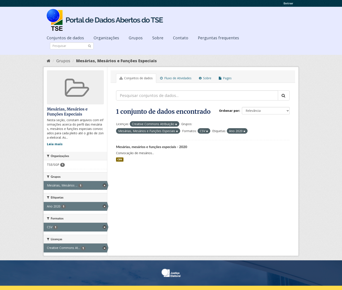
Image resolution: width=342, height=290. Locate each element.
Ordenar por (229, 111)
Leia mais (55, 144)
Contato (180, 37)
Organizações (106, 37)
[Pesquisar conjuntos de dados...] (197, 95)
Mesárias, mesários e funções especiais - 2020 (151, 147)
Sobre (157, 37)
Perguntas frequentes (218, 37)
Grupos (136, 37)
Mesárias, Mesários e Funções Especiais (116, 60)
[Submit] (89, 45)
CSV (119, 159)
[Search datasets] (72, 45)
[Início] (48, 60)
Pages (225, 78)
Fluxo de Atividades (176, 78)
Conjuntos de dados (65, 37)
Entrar (288, 3)
